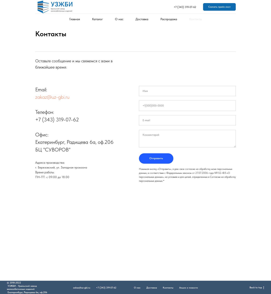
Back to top (257, 287)
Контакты (195, 19)
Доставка (142, 19)
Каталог (97, 19)
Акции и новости (188, 287)
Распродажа (168, 19)
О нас (119, 19)
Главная (74, 19)
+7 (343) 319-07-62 (185, 7)
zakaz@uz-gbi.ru (52, 97)
